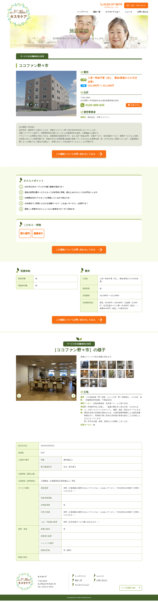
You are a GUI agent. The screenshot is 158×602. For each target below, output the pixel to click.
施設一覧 (96, 12)
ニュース (128, 12)
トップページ (82, 12)
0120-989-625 (95, 105)
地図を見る (134, 105)
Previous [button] (19, 397)
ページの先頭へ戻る (130, 589)
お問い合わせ (142, 12)
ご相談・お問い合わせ (136, 5)
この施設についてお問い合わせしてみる (79, 154)
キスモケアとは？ (112, 12)
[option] (46, 379)
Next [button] (73, 397)
